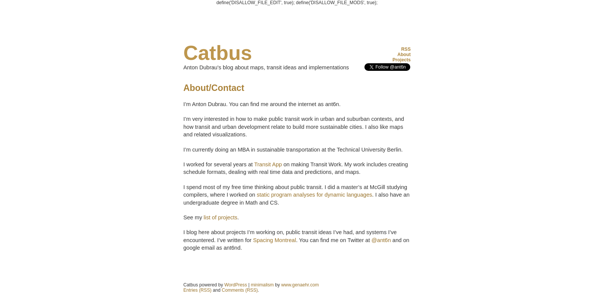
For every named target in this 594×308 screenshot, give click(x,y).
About (404, 54)
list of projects (220, 217)
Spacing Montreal (274, 240)
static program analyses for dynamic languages (314, 195)
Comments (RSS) (240, 290)
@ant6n (381, 240)
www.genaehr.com (300, 285)
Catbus (217, 53)
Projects (401, 60)
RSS (406, 49)
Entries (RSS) (197, 290)
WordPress (235, 285)
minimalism (262, 285)
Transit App (268, 164)
